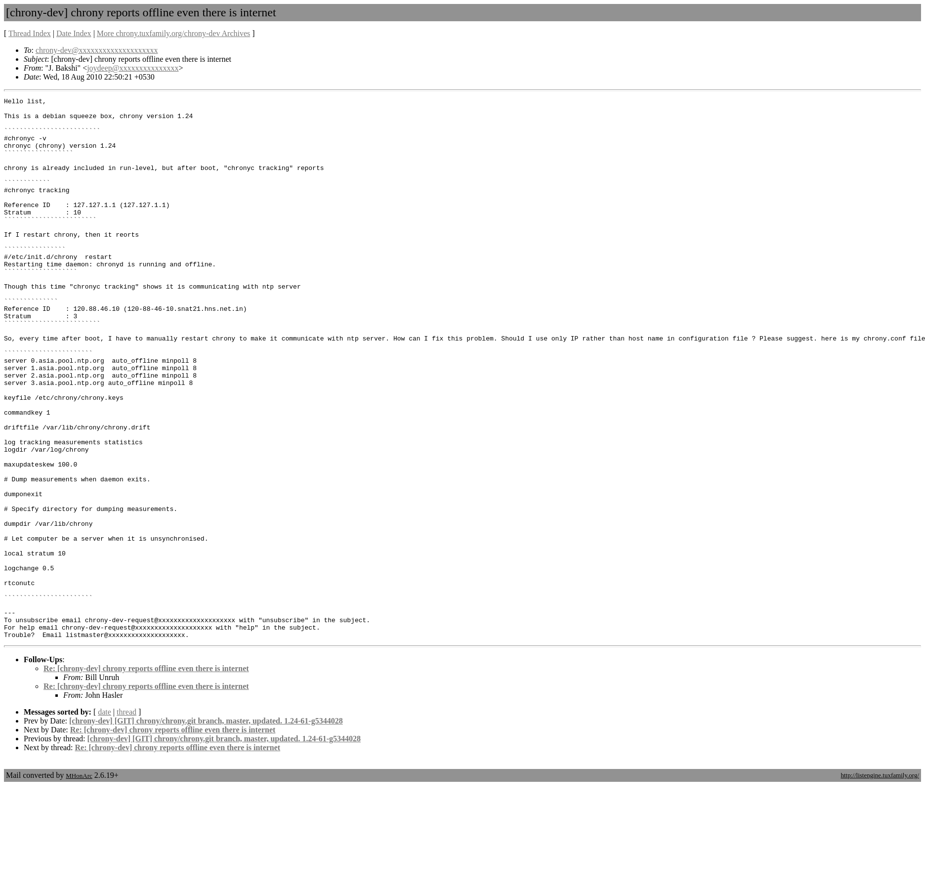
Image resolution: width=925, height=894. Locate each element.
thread (126, 820)
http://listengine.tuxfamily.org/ (880, 883)
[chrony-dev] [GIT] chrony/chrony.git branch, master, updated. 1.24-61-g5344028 (206, 829)
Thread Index (29, 33)
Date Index (73, 33)
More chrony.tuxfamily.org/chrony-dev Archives (173, 33)
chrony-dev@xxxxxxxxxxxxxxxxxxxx (97, 50)
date (104, 820)
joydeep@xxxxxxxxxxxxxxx (132, 68)
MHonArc (79, 884)
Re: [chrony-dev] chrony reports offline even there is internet (146, 776)
